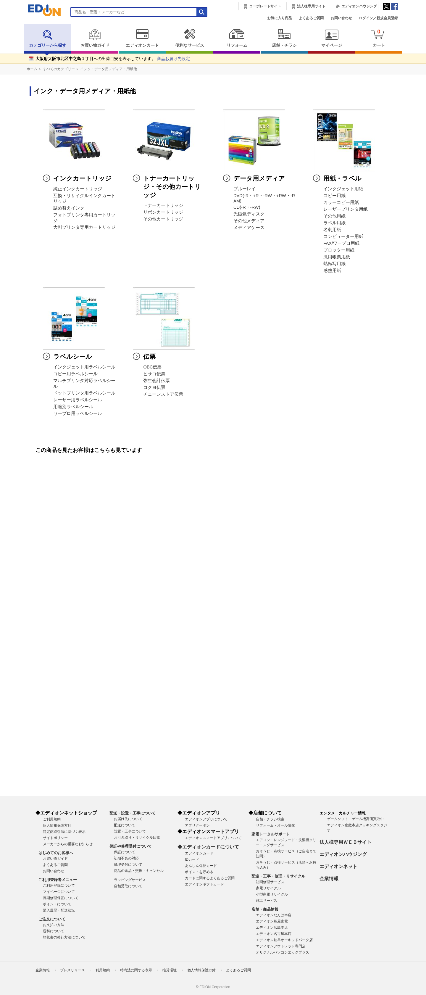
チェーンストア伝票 (163, 394)
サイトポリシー (55, 838)
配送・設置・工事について (132, 813)
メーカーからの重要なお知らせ (68, 844)
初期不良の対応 (126, 858)
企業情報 (329, 878)
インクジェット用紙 (343, 188)
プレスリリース (72, 970)
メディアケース (248, 227)
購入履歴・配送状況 (59, 910)
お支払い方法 (53, 925)
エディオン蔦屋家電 (272, 921)
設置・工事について (130, 831)
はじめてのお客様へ (55, 853)
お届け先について (128, 819)
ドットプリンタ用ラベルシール (84, 393)
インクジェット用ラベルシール (84, 367)
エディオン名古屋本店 (273, 934)
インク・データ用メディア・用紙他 (108, 69)
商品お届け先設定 (173, 59)
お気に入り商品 (279, 18)
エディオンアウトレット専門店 (281, 946)
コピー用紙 (334, 195)
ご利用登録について (59, 885)
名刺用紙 (332, 229)
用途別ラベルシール (73, 406)
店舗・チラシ (284, 38)
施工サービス (266, 901)
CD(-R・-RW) (246, 207)
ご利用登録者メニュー (57, 880)
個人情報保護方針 (57, 825)
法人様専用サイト (311, 6)
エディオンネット (338, 866)
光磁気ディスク (248, 214)
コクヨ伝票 (154, 387)
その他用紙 (334, 216)
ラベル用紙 (334, 222)
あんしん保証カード (201, 866)
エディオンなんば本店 (273, 915)
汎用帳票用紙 (336, 257)
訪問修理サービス (270, 882)
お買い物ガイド (94, 38)
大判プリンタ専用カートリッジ (84, 227)
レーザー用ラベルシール (77, 399)
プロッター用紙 (338, 250)
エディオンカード (142, 38)
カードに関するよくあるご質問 (210, 878)
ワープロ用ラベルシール (77, 413)
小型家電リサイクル (272, 894)
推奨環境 (169, 970)
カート (378, 38)
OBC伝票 (152, 367)
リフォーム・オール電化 (275, 825)
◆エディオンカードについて (208, 846)
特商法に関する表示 (136, 970)
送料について (53, 931)
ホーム (32, 69)
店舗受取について (128, 886)
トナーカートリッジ (163, 205)
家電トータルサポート (270, 834)
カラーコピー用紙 (341, 202)
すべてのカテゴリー (59, 69)
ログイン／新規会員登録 (378, 18)
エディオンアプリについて (206, 819)
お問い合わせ (341, 18)
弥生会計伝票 (156, 380)
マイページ (331, 38)
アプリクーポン (197, 825)
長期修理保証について (60, 898)
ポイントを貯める (199, 872)
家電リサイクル (268, 888)
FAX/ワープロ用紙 (341, 243)
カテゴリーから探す (47, 38)
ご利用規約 (52, 819)
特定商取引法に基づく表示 (64, 832)
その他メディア (248, 220)
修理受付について (128, 864)
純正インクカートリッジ (77, 188)
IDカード (192, 859)
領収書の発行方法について (64, 937)
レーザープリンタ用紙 (345, 209)
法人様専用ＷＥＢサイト (346, 842)
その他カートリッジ (163, 219)
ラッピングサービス (130, 880)
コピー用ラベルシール (75, 373)
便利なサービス (189, 38)
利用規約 (103, 970)
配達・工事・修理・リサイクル (278, 876)
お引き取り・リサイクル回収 (137, 837)
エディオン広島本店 (272, 927)
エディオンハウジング (359, 6)
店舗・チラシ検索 (270, 819)
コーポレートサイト (265, 6)
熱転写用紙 (334, 263)
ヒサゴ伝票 (154, 373)
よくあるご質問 (311, 18)
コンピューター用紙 (343, 236)
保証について (124, 852)
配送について (124, 825)
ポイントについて (57, 904)
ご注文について (51, 919)
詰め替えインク (68, 208)
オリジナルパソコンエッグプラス (282, 952)
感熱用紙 (332, 270)
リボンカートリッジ (163, 212)
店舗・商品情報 (264, 909)
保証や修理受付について (130, 846)
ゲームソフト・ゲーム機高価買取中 (355, 819)
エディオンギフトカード (204, 884)
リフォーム (236, 38)
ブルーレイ (244, 188)
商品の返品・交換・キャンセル (139, 871)
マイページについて (59, 892)
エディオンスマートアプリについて (213, 838)
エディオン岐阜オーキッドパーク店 (284, 940)
